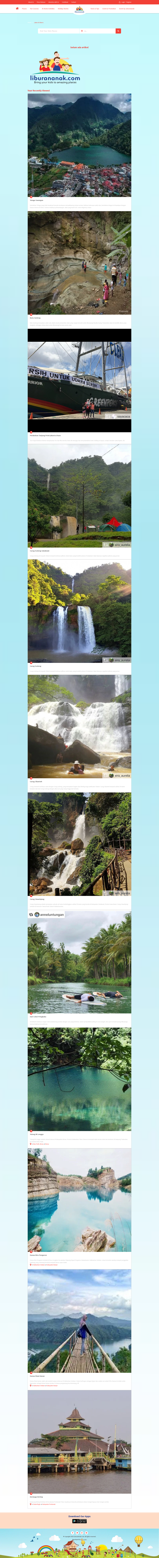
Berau (47, 1144)
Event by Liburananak (126, 9)
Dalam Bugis (37, 1504)
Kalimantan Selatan (39, 1265)
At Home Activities (48, 9)
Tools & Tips (95, 9)
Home (29, 22)
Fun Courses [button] (34, 9)
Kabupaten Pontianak (48, 1504)
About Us (31, 2)
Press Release (41, 2)
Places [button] (24, 9)
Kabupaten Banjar (52, 1265)
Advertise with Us (53, 2)
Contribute (65, 2)
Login (122, 2)
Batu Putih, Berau (38, 1144)
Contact (73, 2)
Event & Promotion (109, 9)
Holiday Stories (63, 9)
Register (128, 2)
